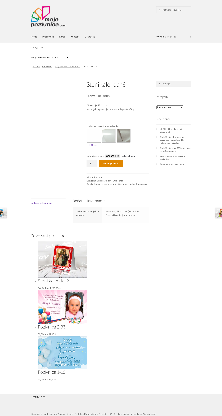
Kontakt (75, 36)
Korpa (62, 36)
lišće (119, 184)
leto (114, 184)
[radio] (94, 135)
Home (34, 36)
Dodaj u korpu (111, 163)
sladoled (133, 184)
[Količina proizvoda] (92, 163)
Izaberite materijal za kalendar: (103, 126)
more (125, 184)
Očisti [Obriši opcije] (94, 144)
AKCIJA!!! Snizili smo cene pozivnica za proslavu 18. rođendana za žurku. (172, 140)
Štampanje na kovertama (172, 164)
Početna (36, 66)
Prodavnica (48, 36)
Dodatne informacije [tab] (41, 202)
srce (145, 184)
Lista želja (90, 36)
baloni (97, 184)
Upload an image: (96, 155)
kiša (110, 184)
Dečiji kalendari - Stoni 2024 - (67, 66)
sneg (140, 184)
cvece (104, 184)
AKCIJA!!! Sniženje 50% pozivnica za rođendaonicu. (175, 149)
